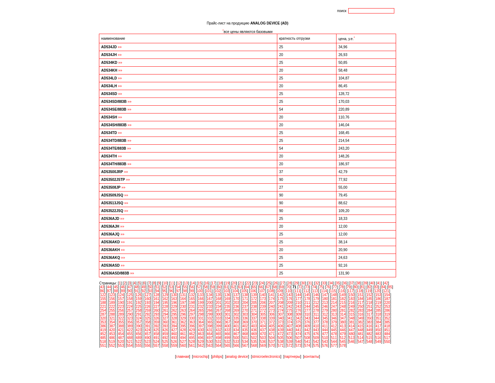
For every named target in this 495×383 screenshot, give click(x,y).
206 (263, 303)
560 (183, 346)
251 (369, 307)
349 (360, 318)
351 (378, 318)
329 (183, 318)
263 (183, 310)
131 (183, 295)
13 (186, 283)
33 (324, 283)
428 (183, 330)
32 (317, 283)
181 (334, 299)
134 (210, 295)
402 (245, 326)
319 (387, 314)
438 (272, 330)
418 (387, 326)
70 (288, 287)
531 (219, 342)
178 (307, 299)
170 (236, 299)
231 (192, 307)
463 (201, 334)
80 (355, 287)
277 (307, 310)
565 (227, 346)
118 (360, 291)
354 (112, 322)
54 (178, 287)
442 (307, 330)
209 (290, 303)
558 (165, 346)
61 (226, 287)
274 (281, 310)
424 (148, 330)
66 (261, 287)
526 (174, 342)
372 (272, 322)
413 (343, 326)
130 (174, 295)
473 (290, 334)
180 (325, 299)
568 (254, 346)
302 (236, 314)
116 (342, 291)
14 (193, 283)
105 (244, 291)
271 (254, 310)
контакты (311, 357)
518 (103, 342)
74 (314, 287)
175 (281, 299)
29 (296, 283)
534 (245, 342)
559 (174, 346)
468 (245, 334)
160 (148, 299)
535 (254, 342)
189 (112, 303)
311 (316, 314)
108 (271, 291)
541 (307, 342)
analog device (237, 357)
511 (334, 338)
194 (157, 303)
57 (199, 287)
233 (210, 307)
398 (210, 326)
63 (240, 287)
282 (352, 310)
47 (130, 287)
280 (334, 310)
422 (130, 330)
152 (369, 295)
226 (148, 307)
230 (183, 307)
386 (103, 326)
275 (290, 310)
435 (245, 330)
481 (360, 334)
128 (157, 295)
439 (281, 330)
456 (139, 334)
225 (139, 307)
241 (281, 307)
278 (316, 310)
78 (342, 287)
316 (360, 314)
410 (316, 326)
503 (263, 338)
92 (143, 291)
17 (213, 283)
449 (369, 330)
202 (227, 303)
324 (139, 318)
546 (352, 342)
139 (254, 295)
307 (281, 314)
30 (303, 283)
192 (139, 303)
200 (210, 303)
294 (165, 314)
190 (121, 303)
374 (290, 322)
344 (316, 318)
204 (245, 303)
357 (139, 322)
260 (157, 310)
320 (103, 318)
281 (343, 310)
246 (325, 307)
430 (201, 330)
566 (236, 346)
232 (201, 307)
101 (209, 291)
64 (247, 287)
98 (185, 291)
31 (310, 283)
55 (185, 287)
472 (281, 334)
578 (343, 346)
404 (263, 326)
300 (219, 314)
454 (121, 334)
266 (210, 310)
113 (315, 291)
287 (103, 314)
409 (307, 326)
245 (316, 307)
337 (254, 318)
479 (343, 334)
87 (109, 291)
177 (298, 299)
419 (103, 330)
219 (378, 303)
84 (383, 287)
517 (387, 338)
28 (289, 283)
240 (272, 307)
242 (290, 307)
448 (360, 330)
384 (378, 322)
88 (116, 291)
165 (192, 299)
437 (263, 330)
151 (360, 295)
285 (378, 310)
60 (219, 287)
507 (298, 338)
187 (387, 299)
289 (121, 314)
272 (263, 310)
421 (121, 330)
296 (183, 314)
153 (378, 295)
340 (281, 318)
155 (103, 299)
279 (325, 310)
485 (103, 338)
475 (307, 334)
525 (165, 342)
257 (130, 310)
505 (281, 338)
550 (387, 342)
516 (378, 338)
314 (343, 314)
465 (219, 334)
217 (360, 303)
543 (325, 342)
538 (281, 342)
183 (352, 299)
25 (269, 283)
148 (334, 295)
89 (123, 291)
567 (245, 346)
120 (377, 291)
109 (280, 291)
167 (210, 299)
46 (123, 287)
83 (376, 287)
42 (386, 283)
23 (255, 283)
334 (227, 318)
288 (112, 314)
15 (199, 283)
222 (112, 307)
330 (192, 318)
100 (200, 291)
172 (254, 299)
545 (343, 342)
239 (263, 307)
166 (201, 299)
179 (316, 299)
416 (369, 326)
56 (192, 287)
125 (130, 295)
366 (219, 322)
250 (360, 307)
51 (157, 287)
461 (183, 334)
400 (227, 326)
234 (219, 307)
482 (369, 334)
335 (236, 318)
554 (130, 346)
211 (307, 303)
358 (148, 322)
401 (236, 326)
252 (378, 307)
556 (148, 346)
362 (183, 322)
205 (254, 303)
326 (157, 318)
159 (139, 299)
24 (262, 283)
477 (325, 334)
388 (121, 326)
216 (352, 303)
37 (352, 283)
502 (254, 338)
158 (130, 299)
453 (112, 334)
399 (219, 326)
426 (165, 330)
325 (148, 318)
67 (268, 287)
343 (307, 318)
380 (343, 322)
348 (352, 318)
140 (263, 295)
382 (360, 322)
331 (201, 318)
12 (179, 283)
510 (325, 338)
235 (227, 307)
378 (325, 322)
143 (290, 295)
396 (192, 326)
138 (245, 295)
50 (150, 287)
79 (349, 287)
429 (192, 330)
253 (387, 307)
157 (121, 299)
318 (378, 314)
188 (103, 303)
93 (150, 291)
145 (307, 295)
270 (245, 310)
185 (369, 299)
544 (334, 342)
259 (148, 310)
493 (174, 338)
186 (378, 299)
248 (343, 307)
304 (254, 314)
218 (369, 303)
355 (121, 322)
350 (369, 318)
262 (174, 310)
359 (157, 322)
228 (165, 307)
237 (245, 307)
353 (103, 322)
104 (235, 291)
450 (378, 330)
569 (263, 346)
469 (254, 334)
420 (112, 330)
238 (254, 307)
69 (282, 287)
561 (192, 346)
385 (387, 322)
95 (164, 291)
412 (334, 326)
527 (183, 342)
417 (378, 326)
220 (387, 303)
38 (358, 283)
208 (281, 303)
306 (272, 314)
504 (272, 338)
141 (272, 295)
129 (165, 295)
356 (130, 322)
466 (227, 334)
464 (210, 334)
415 (360, 326)
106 (253, 291)
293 (157, 314)
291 (139, 314)
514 (360, 338)
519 (112, 342)
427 (174, 330)
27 (282, 283)
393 (165, 326)
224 (130, 307)
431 (210, 330)
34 (331, 283)
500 (236, 338)
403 (254, 326)
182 (343, 299)
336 (245, 318)
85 (390, 287)
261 (165, 310)
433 (227, 330)
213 (325, 303)
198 (192, 303)
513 (352, 338)
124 (121, 295)
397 (201, 326)
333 (219, 318)
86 (102, 291)
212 (316, 303)
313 (334, 314)
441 (298, 330)
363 (192, 322)
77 (335, 287)
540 (298, 342)
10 (165, 283)
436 (254, 330)
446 (343, 330)
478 (334, 334)
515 (369, 338)
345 (325, 318)
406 (281, 326)
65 (254, 287)
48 (137, 287)
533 (236, 342)
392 (157, 326)
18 (220, 283)
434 (236, 330)
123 (112, 295)
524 (157, 342)
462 (192, 334)
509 (316, 338)
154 (387, 295)
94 (157, 291)
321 (112, 318)
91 (137, 291)
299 (210, 314)
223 (121, 307)
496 (201, 338)
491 (157, 338)
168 (219, 299)
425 (157, 330)
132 (192, 295)
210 (298, 303)
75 (321, 287)
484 (387, 334)
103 (226, 291)
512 (343, 338)
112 (306, 291)
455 (130, 334)
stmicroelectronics (266, 357)
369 (245, 322)
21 (241, 283)
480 (352, 334)
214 (334, 303)
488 (130, 338)
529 (201, 342)
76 (328, 287)
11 (172, 283)
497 (210, 338)
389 (130, 326)
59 (213, 287)
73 (307, 287)
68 (275, 287)
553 (121, 346)
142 (281, 295)
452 (103, 334)
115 (333, 291)
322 (121, 318)
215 (343, 303)
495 (192, 338)
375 (298, 322)
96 (171, 291)
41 (379, 283)
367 (227, 322)
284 (369, 310)
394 (174, 326)
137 (236, 295)
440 (290, 330)
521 (130, 342)
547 (360, 342)
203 (236, 303)
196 (174, 303)
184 (360, 299)
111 (297, 291)
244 (307, 307)
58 (206, 287)
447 (352, 330)
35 (338, 283)
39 (365, 283)
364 (201, 322)
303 (245, 314)
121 (386, 291)
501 (245, 338)
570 (272, 346)
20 (234, 283)
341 (290, 318)
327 (165, 318)
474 (298, 334)
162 (165, 299)
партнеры (292, 357)
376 (307, 322)
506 (290, 338)
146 (316, 295)
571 (281, 346)
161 (157, 299)
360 (165, 322)
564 (219, 346)
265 (201, 310)
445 (334, 330)
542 (316, 342)
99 (192, 291)
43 (102, 287)
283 (360, 310)
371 (263, 322)
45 (116, 287)
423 (139, 330)
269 (236, 310)
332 (210, 318)
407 (290, 326)
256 (121, 310)
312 (325, 314)
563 (210, 346)
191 (130, 303)
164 (183, 299)
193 (148, 303)
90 (130, 291)
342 (298, 318)
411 (325, 326)
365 (210, 322)
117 (351, 291)
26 (276, 283)
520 (121, 342)
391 (148, 326)
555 (139, 346)
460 (174, 334)
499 (227, 338)
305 (263, 314)
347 (343, 318)
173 (263, 299)
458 (157, 334)
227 (157, 307)
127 (148, 295)
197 (183, 303)
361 (174, 322)
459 (165, 334)
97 (178, 291)
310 (307, 314)
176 (290, 299)
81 (363, 287)
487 (121, 338)
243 (298, 307)
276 (298, 310)
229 (174, 307)
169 (227, 299)
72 (300, 287)
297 (192, 314)
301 (227, 314)
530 (210, 342)
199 (201, 303)
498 (219, 338)
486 (112, 338)
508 (307, 338)
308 (290, 314)
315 (352, 314)
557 (157, 346)
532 (227, 342)
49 (143, 287)
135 (219, 295)
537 (272, 342)
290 (130, 314)
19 (227, 283)
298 (201, 314)
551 (103, 346)
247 (334, 307)
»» (120, 47)
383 (369, 322)
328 (174, 318)
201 (219, 303)
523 (148, 342)
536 (263, 342)
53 (171, 287)
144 (298, 295)
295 (174, 314)
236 (236, 307)
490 (148, 338)
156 (112, 299)
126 (139, 295)
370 (254, 322)
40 (372, 283)
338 (263, 318)
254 (103, 310)
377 (316, 322)
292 (148, 314)
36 (344, 283)
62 (233, 287)
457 (148, 334)
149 (343, 295)
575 (316, 346)
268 (227, 310)
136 (227, 295)
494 (183, 338)
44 (109, 287)
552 (112, 346)
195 (165, 303)
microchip (200, 357)
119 (369, 291)
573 (298, 346)
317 (369, 314)
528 (192, 342)
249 (352, 307)
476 (316, 334)
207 (272, 303)
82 (369, 287)
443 (316, 330)
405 (272, 326)
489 (139, 338)
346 (334, 318)
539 (290, 342)
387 (112, 326)
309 (298, 314)
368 (236, 322)
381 (352, 322)
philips (217, 357)
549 (378, 342)
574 (307, 346)
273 (272, 310)
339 (272, 318)
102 (218, 291)
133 (201, 295)
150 (352, 295)
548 (369, 342)
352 (387, 318)
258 (139, 310)
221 (103, 307)
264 (192, 310)
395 (183, 326)
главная (182, 357)
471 (272, 334)
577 (334, 346)
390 (139, 326)
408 (298, 326)
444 (325, 330)
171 (245, 299)
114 (324, 291)
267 (219, 310)
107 (262, 291)
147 (325, 295)
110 (288, 291)
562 (201, 346)
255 (112, 310)
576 (325, 346)
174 (272, 299)
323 (130, 318)
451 (387, 330)
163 (174, 299)
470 (263, 334)
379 (334, 322)
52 (164, 287)
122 (103, 295)
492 (165, 338)
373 (281, 322)
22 (248, 283)
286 (387, 310)
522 (139, 342)
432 (219, 330)
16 (206, 283)
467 (236, 334)
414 (352, 326)
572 (290, 346)
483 (378, 334)
